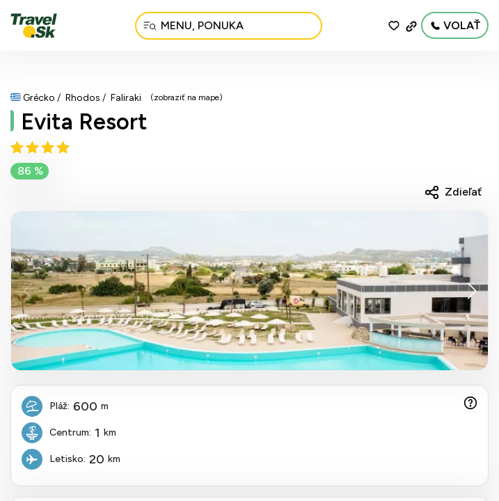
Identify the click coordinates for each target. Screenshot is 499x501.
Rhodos (82, 98)
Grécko (39, 98)
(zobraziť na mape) (186, 97)
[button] (471, 291)
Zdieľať (463, 191)
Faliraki (126, 98)
